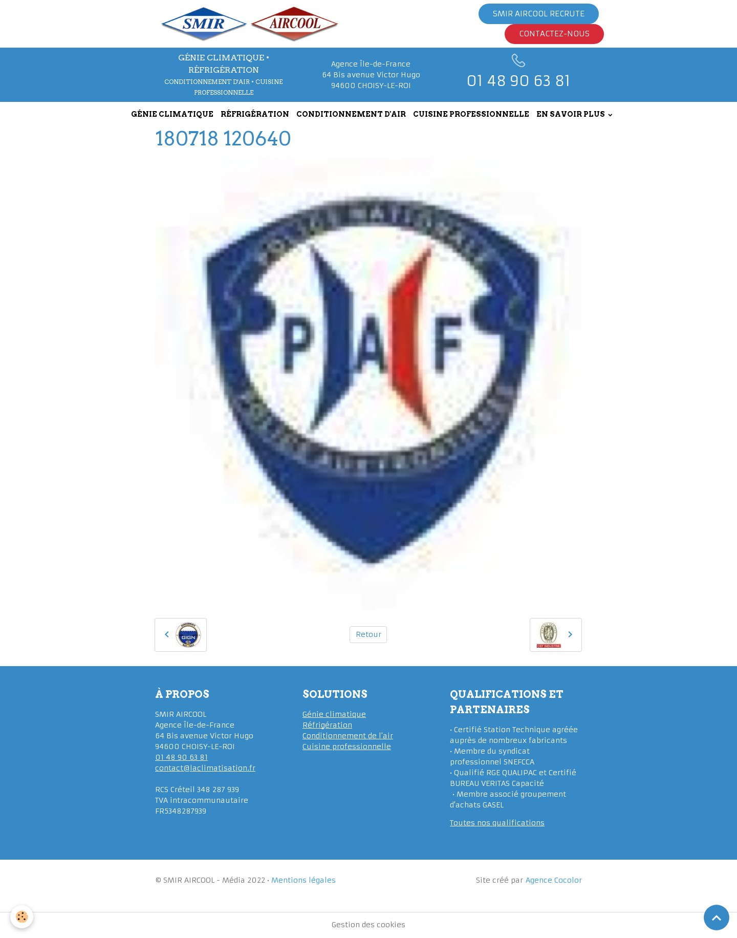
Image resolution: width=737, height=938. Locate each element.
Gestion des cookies (368, 924)
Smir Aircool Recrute (538, 13)
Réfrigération (327, 725)
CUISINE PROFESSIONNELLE (471, 114)
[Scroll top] (716, 917)
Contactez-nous (554, 33)
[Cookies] (21, 916)
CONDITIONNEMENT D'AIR (351, 114)
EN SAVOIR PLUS (571, 114)
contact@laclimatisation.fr (205, 768)
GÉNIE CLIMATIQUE (172, 114)
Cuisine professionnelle (346, 746)
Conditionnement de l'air (347, 735)
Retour (368, 634)
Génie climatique (334, 714)
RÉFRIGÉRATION (255, 114)
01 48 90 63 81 (181, 757)
